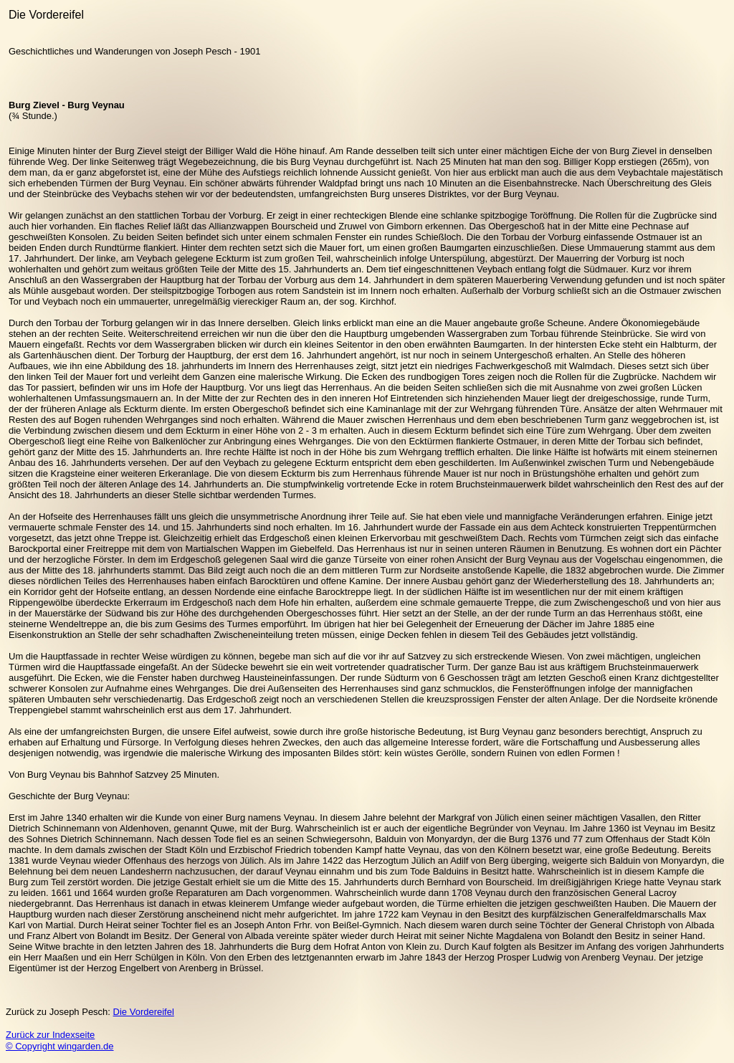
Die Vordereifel (143, 1011)
